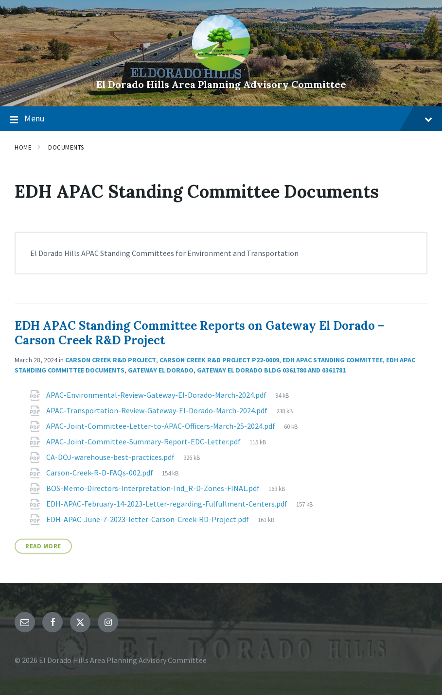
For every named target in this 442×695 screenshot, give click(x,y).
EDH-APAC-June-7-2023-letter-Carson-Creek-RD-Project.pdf (148, 519)
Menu (221, 119)
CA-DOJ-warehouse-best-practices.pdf (111, 457)
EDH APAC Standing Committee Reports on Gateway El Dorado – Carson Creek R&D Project (199, 333)
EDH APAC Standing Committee (333, 360)
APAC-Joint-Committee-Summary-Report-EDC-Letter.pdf (144, 441)
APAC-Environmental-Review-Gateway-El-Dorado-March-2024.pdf (157, 395)
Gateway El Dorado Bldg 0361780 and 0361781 (271, 370)
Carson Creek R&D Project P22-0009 (219, 360)
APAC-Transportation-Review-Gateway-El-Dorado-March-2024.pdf (157, 410)
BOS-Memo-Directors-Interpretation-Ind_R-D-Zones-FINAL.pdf (153, 488)
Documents (66, 147)
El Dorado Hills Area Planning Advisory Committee (221, 84)
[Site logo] (221, 68)
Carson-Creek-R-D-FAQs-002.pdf (100, 472)
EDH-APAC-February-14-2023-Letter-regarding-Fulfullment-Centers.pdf (167, 504)
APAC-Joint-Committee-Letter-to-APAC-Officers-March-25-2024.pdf (161, 426)
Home (23, 147)
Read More (43, 546)
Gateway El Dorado (161, 370)
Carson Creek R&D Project (110, 360)
